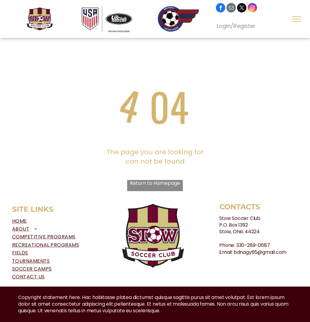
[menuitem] (59, 221)
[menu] (297, 19)
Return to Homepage (155, 183)
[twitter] (241, 8)
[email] (231, 8)
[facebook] (220, 8)
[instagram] (252, 8)
